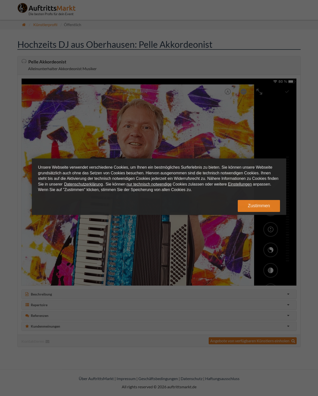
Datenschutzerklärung (83, 184)
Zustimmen (259, 205)
